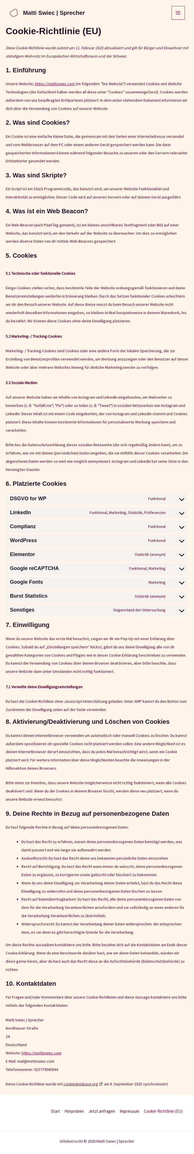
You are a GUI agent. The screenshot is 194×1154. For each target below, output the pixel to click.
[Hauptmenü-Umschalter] (178, 13)
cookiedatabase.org (80, 1084)
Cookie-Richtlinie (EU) (163, 1111)
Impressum (129, 1111)
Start (55, 1111)
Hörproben (74, 1111)
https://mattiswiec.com (55, 83)
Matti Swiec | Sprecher (53, 13)
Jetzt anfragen (101, 1111)
